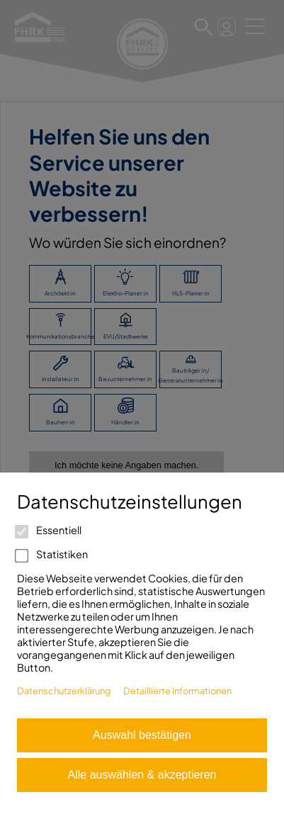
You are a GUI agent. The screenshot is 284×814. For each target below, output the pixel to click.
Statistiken (52, 554)
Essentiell (49, 530)
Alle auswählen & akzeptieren (142, 775)
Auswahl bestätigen (142, 735)
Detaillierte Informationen (177, 690)
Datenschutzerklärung (64, 690)
